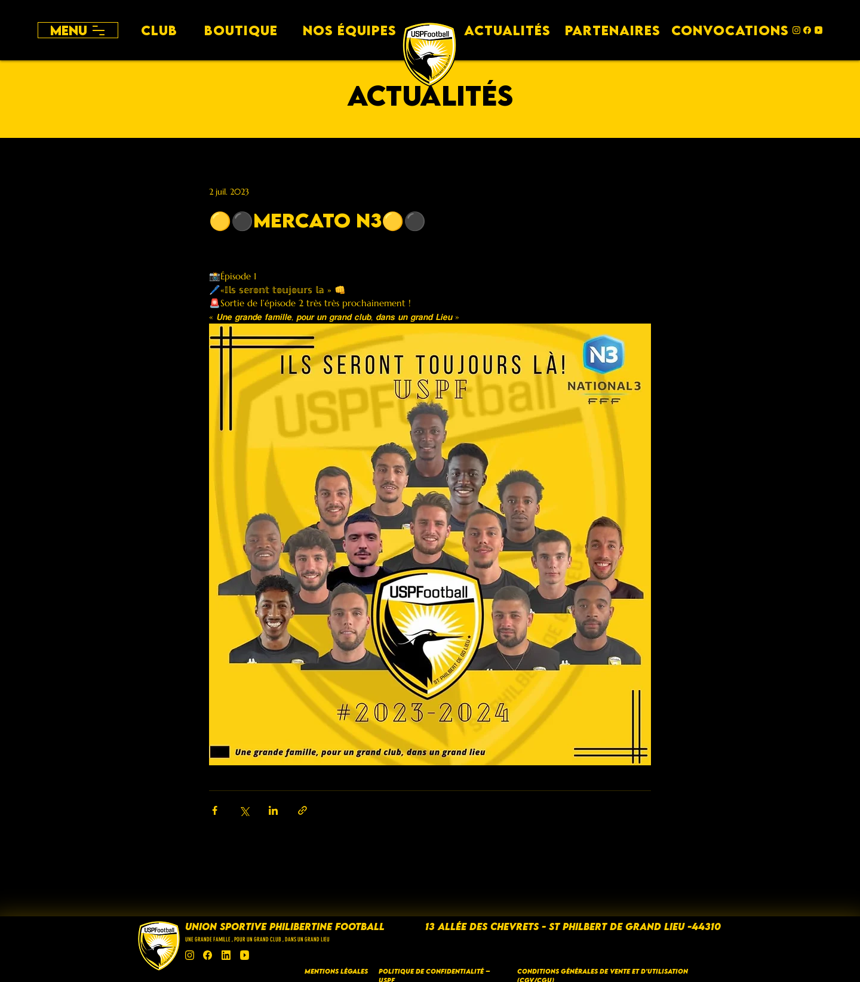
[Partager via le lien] (302, 810)
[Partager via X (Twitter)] (244, 810)
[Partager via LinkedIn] (273, 810)
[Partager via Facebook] (214, 810)
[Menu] (78, 30)
